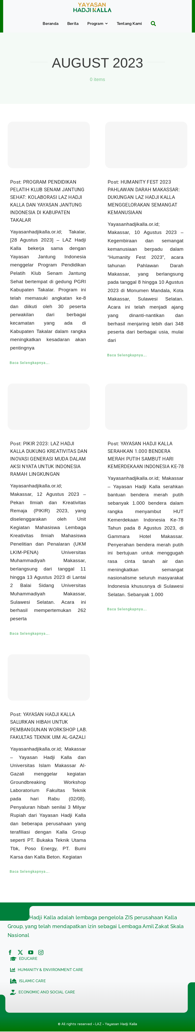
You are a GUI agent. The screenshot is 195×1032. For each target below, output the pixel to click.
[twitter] (20, 952)
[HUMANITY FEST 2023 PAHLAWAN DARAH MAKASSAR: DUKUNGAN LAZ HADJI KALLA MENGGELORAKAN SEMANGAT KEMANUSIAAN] (146, 145)
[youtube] (30, 952)
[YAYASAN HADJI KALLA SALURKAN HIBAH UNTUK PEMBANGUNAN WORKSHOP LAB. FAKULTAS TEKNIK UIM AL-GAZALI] (49, 677)
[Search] (151, 23)
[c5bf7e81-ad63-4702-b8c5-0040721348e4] (92, 5)
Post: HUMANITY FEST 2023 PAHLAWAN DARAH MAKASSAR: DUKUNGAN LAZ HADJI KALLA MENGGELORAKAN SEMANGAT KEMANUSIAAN (144, 197)
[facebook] (10, 952)
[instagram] (40, 952)
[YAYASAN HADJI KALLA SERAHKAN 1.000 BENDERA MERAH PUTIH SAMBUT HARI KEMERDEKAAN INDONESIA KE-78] (146, 407)
